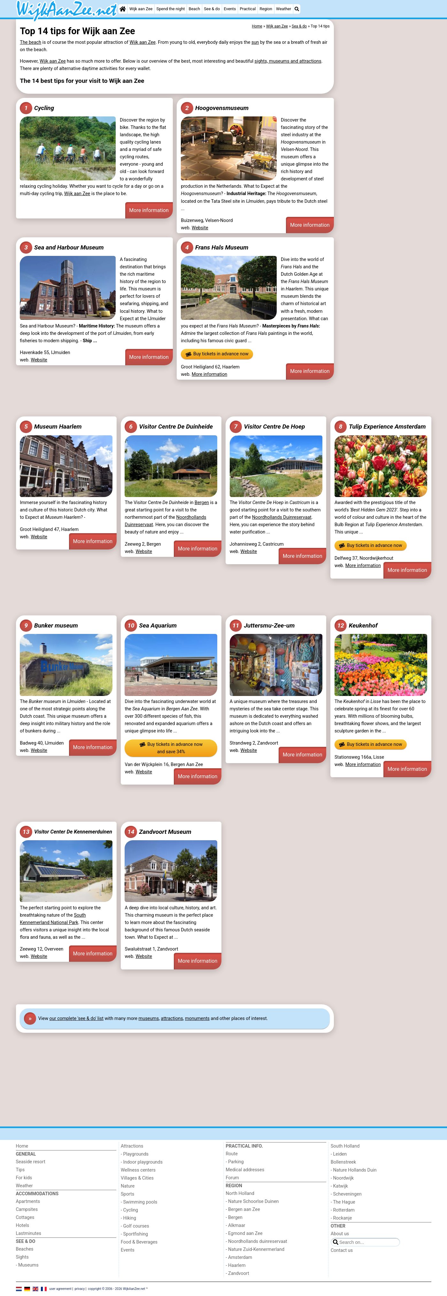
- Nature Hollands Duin (353, 1170)
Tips (20, 1170)
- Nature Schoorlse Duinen (252, 1201)
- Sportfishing (134, 1234)
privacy (80, 1288)
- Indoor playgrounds (142, 1162)
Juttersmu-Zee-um (262, 626)
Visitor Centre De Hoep (267, 427)
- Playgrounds (135, 1154)
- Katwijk (339, 1186)
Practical (248, 8)
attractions (172, 1018)
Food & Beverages (139, 1242)
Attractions (132, 1146)
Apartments (28, 1201)
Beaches (25, 1249)
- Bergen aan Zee (243, 1209)
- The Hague (343, 1202)
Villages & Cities (137, 1178)
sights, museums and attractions (288, 61)
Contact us (342, 1250)
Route (232, 1154)
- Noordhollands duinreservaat (256, 1241)
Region (266, 8)
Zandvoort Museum (158, 832)
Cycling (37, 108)
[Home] (122, 9)
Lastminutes (28, 1233)
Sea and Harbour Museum (62, 247)
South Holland (345, 1146)
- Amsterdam (239, 1257)
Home (22, 1146)
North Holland (240, 1193)
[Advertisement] (383, 166)
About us (340, 1234)
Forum (232, 1178)
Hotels (22, 1225)
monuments (197, 1018)
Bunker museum (49, 626)
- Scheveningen (346, 1194)
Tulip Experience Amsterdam (380, 427)
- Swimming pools (139, 1202)
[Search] (296, 9)
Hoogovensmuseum (215, 108)
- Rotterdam (343, 1210)
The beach (30, 42)
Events (230, 8)
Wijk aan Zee (140, 8)
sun (255, 42)
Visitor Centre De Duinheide (168, 427)
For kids (24, 1178)
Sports (127, 1194)
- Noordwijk (342, 1178)
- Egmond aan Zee (244, 1233)
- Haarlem (236, 1265)
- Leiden (339, 1154)
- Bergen (234, 1217)
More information (148, 210)
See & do (212, 8)
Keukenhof (356, 626)
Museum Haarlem (50, 427)
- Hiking (128, 1218)
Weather (283, 8)
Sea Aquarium (151, 626)
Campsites (27, 1209)
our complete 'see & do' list (77, 1018)
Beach (194, 8)
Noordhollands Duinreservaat (282, 517)
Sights (22, 1257)
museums (149, 1018)
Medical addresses (245, 1170)
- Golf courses (135, 1226)
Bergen (202, 502)
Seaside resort (30, 1162)
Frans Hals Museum (214, 247)
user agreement (60, 1288)
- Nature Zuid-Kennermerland (255, 1249)
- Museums (27, 1265)
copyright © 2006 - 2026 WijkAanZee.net (116, 1288)
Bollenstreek (343, 1162)
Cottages (25, 1217)
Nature (128, 1186)
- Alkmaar (235, 1225)
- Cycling (129, 1210)
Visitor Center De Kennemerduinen (66, 832)
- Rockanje (341, 1218)
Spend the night (171, 8)
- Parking (235, 1162)
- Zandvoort (237, 1273)
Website (200, 228)
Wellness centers (138, 1170)
